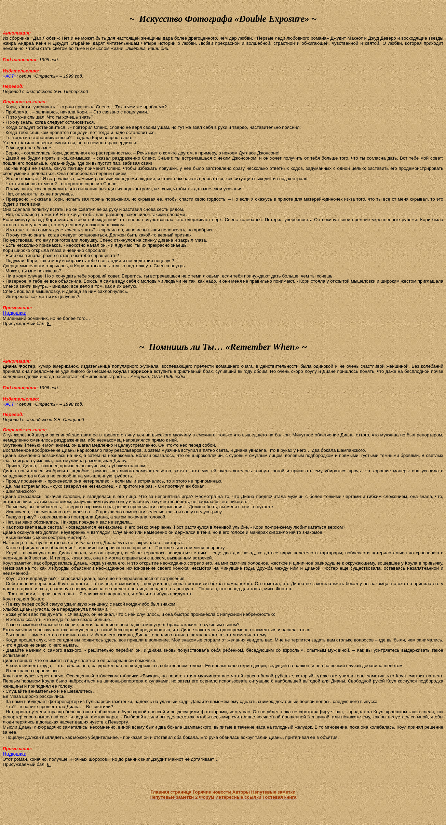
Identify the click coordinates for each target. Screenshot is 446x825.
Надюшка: (14, 313)
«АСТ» (9, 76)
